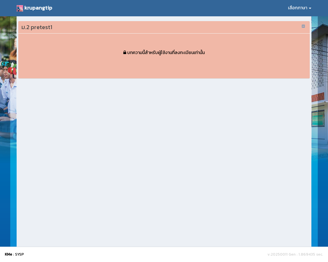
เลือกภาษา (299, 7)
